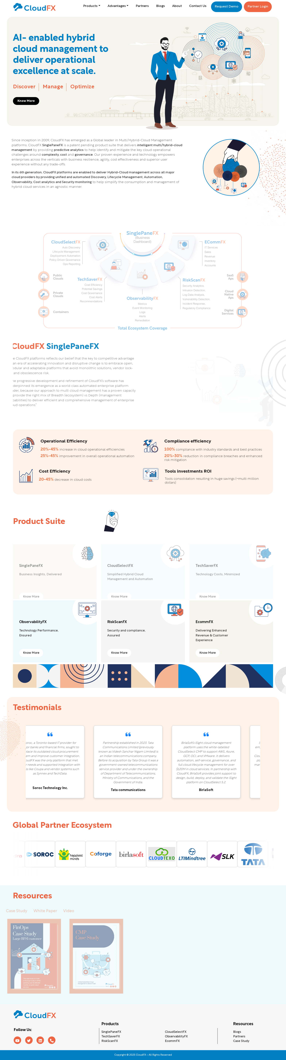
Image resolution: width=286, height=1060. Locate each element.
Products (90, 6)
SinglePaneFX (111, 1032)
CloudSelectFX (175, 1032)
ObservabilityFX (176, 1036)
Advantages (117, 6)
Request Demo (226, 6)
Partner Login (258, 6)
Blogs (160, 6)
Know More (25, 101)
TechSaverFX (110, 1036)
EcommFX (172, 1041)
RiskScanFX (109, 1041)
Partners (142, 6)
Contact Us (197, 6)
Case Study (241, 1041)
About (177, 6)
